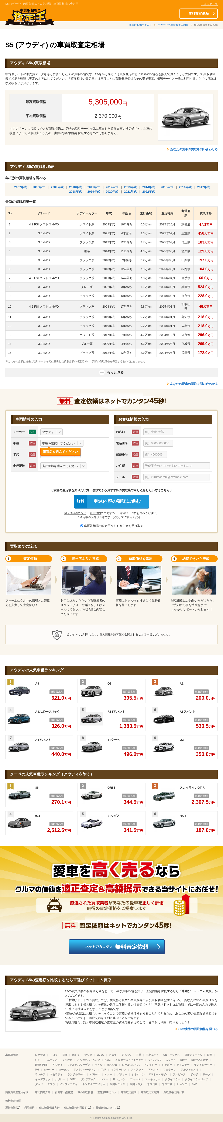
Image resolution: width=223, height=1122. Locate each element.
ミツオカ (67, 1059)
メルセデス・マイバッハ (129, 1059)
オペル (98, 1064)
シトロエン (138, 1074)
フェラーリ (169, 1069)
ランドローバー (203, 1064)
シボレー (60, 1079)
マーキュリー (152, 1079)
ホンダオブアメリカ (93, 1084)
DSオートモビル (158, 1074)
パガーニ (95, 1074)
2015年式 (167, 187)
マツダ (88, 1054)
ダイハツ (126, 1054)
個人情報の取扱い (75, 513)
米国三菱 (167, 1084)
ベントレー (150, 1064)
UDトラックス (171, 1054)
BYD (194, 1084)
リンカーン (119, 1079)
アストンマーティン (84, 1069)
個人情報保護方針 (49, 1107)
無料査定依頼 (198, 13)
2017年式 (203, 187)
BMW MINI (41, 1064)
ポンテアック (88, 1079)
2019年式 (94, 191)
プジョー (122, 1074)
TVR (103, 1069)
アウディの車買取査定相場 (173, 25)
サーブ (206, 1074)
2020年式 (112, 191)
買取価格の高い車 (174, 1092)
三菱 (138, 1054)
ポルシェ (112, 1064)
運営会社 (10, 1107)
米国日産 (152, 1084)
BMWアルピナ (199, 1059)
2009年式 (57, 187)
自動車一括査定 (64, 1092)
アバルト (153, 1069)
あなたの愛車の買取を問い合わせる (194, 149)
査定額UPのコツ (106, 1092)
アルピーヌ (179, 1074)
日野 (209, 1054)
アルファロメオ (189, 1069)
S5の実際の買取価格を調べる (198, 1029)
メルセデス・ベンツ (88, 1059)
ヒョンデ (182, 1084)
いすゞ (39, 1059)
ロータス (64, 1069)
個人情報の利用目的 (75, 1107)
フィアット (137, 1069)
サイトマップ (209, 4)
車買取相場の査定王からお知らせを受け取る (111, 525)
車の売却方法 (42, 1092)
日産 (64, 1054)
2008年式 (38, 187)
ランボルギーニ (76, 1074)
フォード (135, 1079)
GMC (73, 1079)
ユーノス (52, 1059)
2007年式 (20, 187)
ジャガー (167, 1064)
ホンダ (76, 1054)
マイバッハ (154, 1059)
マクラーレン (118, 1069)
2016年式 (185, 187)
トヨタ (54, 1054)
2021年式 (130, 191)
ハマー (104, 1079)
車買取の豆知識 (150, 1092)
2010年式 (75, 187)
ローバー (49, 1069)
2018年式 (75, 191)
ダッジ (39, 1084)
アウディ (57, 1064)
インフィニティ (69, 1084)
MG (37, 1069)
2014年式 (148, 187)
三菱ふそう (152, 1054)
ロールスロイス (131, 1064)
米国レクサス (117, 1084)
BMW (183, 1059)
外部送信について (106, 1107)
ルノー (108, 1074)
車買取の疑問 (128, 1092)
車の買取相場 (85, 1092)
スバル (100, 1054)
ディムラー (183, 1064)
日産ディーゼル (193, 1054)
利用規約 (95, 513)
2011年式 (94, 187)
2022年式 (148, 191)
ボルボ (194, 1074)
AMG (108, 1059)
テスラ (51, 1084)
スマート (170, 1059)
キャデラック (42, 1079)
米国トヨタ (136, 1084)
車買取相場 (11, 1054)
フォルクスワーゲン (78, 1064)
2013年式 (130, 187)
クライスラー (172, 1079)
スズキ (113, 1054)
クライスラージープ (196, 1079)
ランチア (40, 1074)
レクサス (40, 1054)
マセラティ (56, 1074)
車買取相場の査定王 (140, 25)
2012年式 (112, 187)
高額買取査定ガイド (16, 1092)
